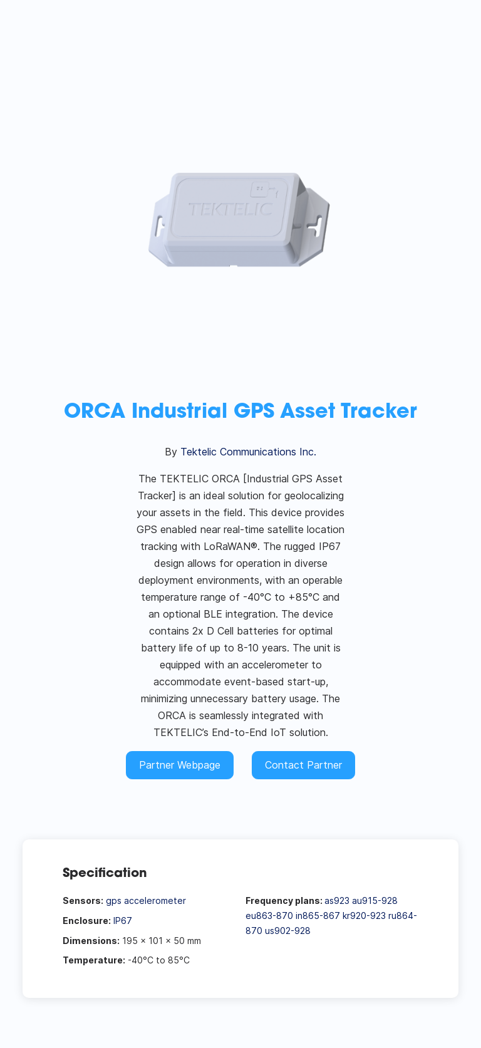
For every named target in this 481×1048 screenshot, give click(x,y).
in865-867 (318, 915)
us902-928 (288, 930)
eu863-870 (269, 915)
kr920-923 (364, 915)
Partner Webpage (179, 765)
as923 (336, 900)
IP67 (122, 920)
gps (114, 900)
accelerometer (155, 900)
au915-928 (375, 900)
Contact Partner (303, 765)
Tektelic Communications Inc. (248, 451)
